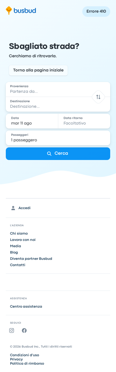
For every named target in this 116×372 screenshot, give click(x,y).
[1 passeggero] (58, 138)
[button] (98, 97)
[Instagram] (12, 330)
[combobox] (58, 89)
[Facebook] (25, 330)
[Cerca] (58, 153)
